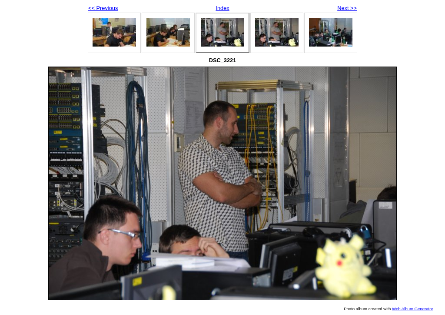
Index (222, 8)
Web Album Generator (412, 308)
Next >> (347, 8)
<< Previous (103, 8)
